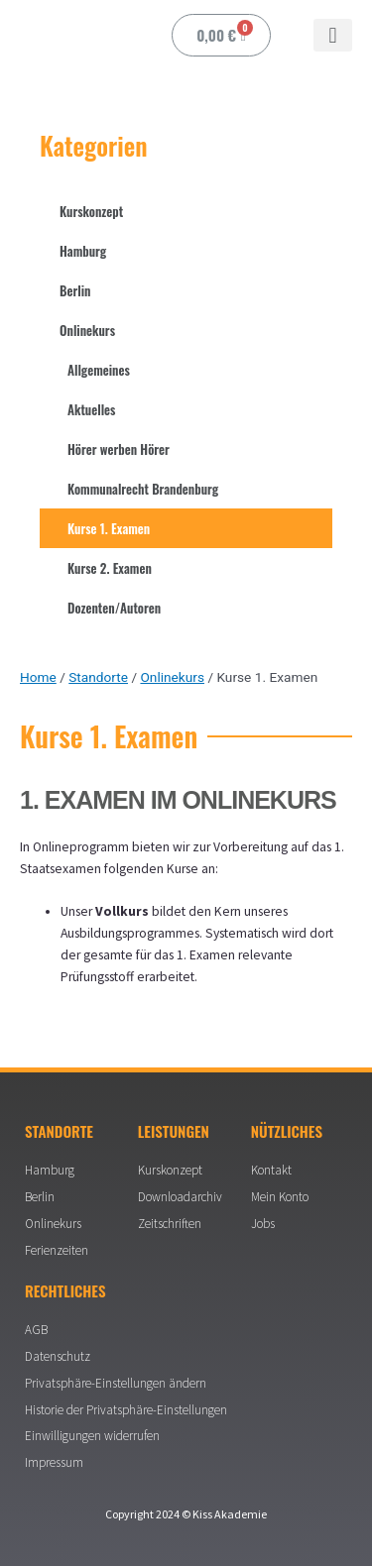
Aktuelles (91, 409)
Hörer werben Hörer (118, 449)
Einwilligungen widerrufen (92, 1435)
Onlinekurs (87, 330)
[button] (332, 35)
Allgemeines (98, 370)
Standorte (98, 677)
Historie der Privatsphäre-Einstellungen (126, 1409)
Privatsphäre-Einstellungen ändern (115, 1383)
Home (38, 677)
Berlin (75, 290)
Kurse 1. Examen (108, 528)
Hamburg (83, 251)
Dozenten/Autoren (114, 607)
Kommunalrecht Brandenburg (142, 489)
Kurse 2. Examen (109, 568)
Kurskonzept (91, 211)
